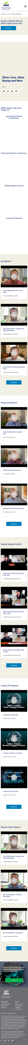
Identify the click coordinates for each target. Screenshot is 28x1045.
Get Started (8, 28)
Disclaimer (18, 1007)
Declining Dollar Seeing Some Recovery (13, 508)
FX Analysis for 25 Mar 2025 (10, 714)
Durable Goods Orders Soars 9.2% (12, 470)
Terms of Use (18, 1009)
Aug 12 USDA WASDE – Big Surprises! (13, 932)
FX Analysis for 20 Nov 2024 (10, 791)
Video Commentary (16, 14)
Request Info (4, 1005)
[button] (4, 91)
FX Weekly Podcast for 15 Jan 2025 (12, 753)
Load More (13, 382)
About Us (3, 1007)
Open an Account (5, 1004)
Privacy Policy (19, 1005)
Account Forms (19, 1004)
